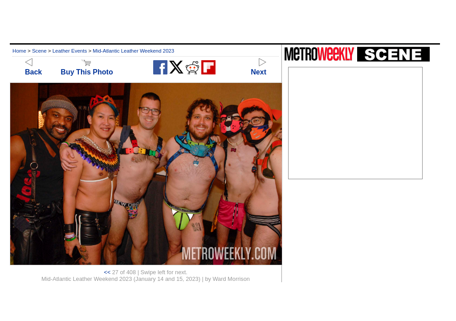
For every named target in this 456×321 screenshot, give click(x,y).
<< (107, 272)
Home (19, 51)
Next (258, 68)
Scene (39, 51)
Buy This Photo (87, 68)
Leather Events (70, 51)
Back (33, 68)
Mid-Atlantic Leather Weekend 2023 (133, 51)
